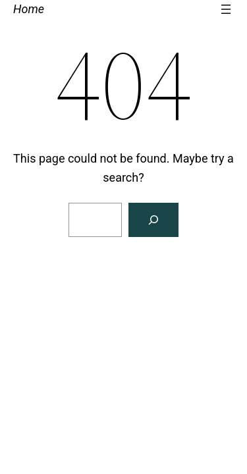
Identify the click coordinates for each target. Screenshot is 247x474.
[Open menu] (226, 9)
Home (28, 9)
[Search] (153, 220)
